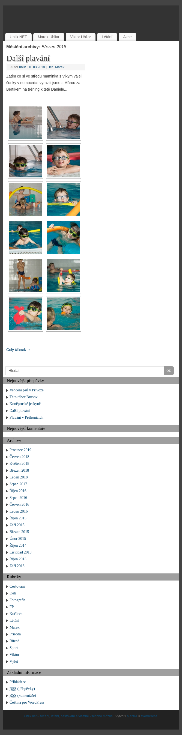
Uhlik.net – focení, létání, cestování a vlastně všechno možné (68, 716)
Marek (59, 67)
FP (12, 607)
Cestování (17, 586)
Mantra (132, 716)
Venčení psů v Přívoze (27, 390)
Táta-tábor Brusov (23, 397)
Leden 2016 (19, 511)
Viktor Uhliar (80, 37)
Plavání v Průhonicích (26, 417)
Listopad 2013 (21, 552)
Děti (50, 67)
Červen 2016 (19, 504)
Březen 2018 (19, 470)
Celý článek (18, 349)
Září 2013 (17, 566)
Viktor (14, 655)
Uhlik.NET (18, 37)
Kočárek (16, 614)
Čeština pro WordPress (27, 702)
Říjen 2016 (18, 491)
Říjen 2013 (18, 559)
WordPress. (149, 716)
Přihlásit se (18, 682)
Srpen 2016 (18, 498)
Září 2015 (17, 525)
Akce (127, 37)
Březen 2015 (19, 532)
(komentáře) (23, 696)
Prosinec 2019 (20, 450)
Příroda (15, 634)
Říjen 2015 (18, 518)
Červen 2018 (19, 457)
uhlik (22, 67)
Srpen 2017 (18, 484)
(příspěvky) (22, 689)
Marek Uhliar (48, 37)
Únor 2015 (18, 539)
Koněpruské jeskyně (25, 404)
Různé (14, 641)
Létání (107, 37)
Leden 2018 (19, 477)
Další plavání (28, 58)
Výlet (14, 661)
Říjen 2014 (18, 545)
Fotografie (17, 600)
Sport (14, 648)
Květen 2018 (19, 464)
